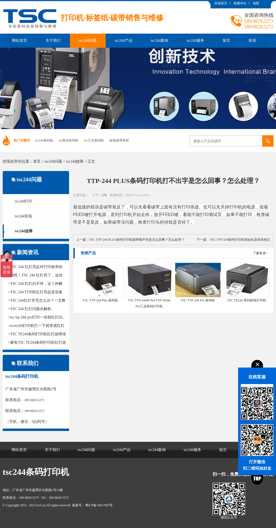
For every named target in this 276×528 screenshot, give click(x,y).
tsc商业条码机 (69, 140)
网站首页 (19, 40)
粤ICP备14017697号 (99, 505)
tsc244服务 (195, 40)
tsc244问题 (88, 40)
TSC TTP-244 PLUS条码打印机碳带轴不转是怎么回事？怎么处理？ (136, 240)
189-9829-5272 (34, 411)
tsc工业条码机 (94, 140)
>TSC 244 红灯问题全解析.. (30, 309)
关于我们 (53, 40)
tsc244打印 (24, 201)
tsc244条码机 (44, 140)
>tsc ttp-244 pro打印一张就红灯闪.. (36, 317)
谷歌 (13, 511)
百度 (6, 511)
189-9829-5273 (34, 400)
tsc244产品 (123, 40)
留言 (226, 40)
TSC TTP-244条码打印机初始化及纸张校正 (240, 240)
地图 (256, 3)
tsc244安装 (24, 216)
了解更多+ (260, 253)
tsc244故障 (75, 161)
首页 (37, 161)
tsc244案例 (159, 40)
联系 (252, 40)
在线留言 (220, 3)
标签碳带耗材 (119, 140)
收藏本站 (239, 3)
